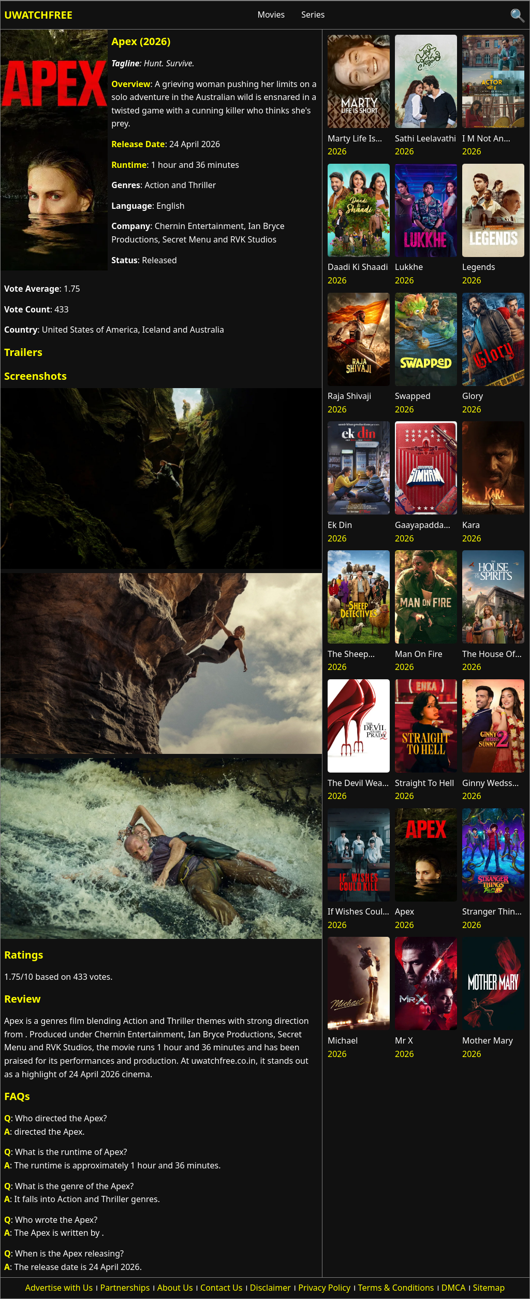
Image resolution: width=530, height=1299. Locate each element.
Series (313, 14)
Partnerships (125, 1287)
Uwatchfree (38, 15)
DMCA (453, 1287)
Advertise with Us (59, 1287)
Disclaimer (270, 1287)
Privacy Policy (324, 1287)
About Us (175, 1287)
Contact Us (221, 1287)
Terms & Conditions (396, 1287)
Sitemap (489, 1287)
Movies (271, 14)
